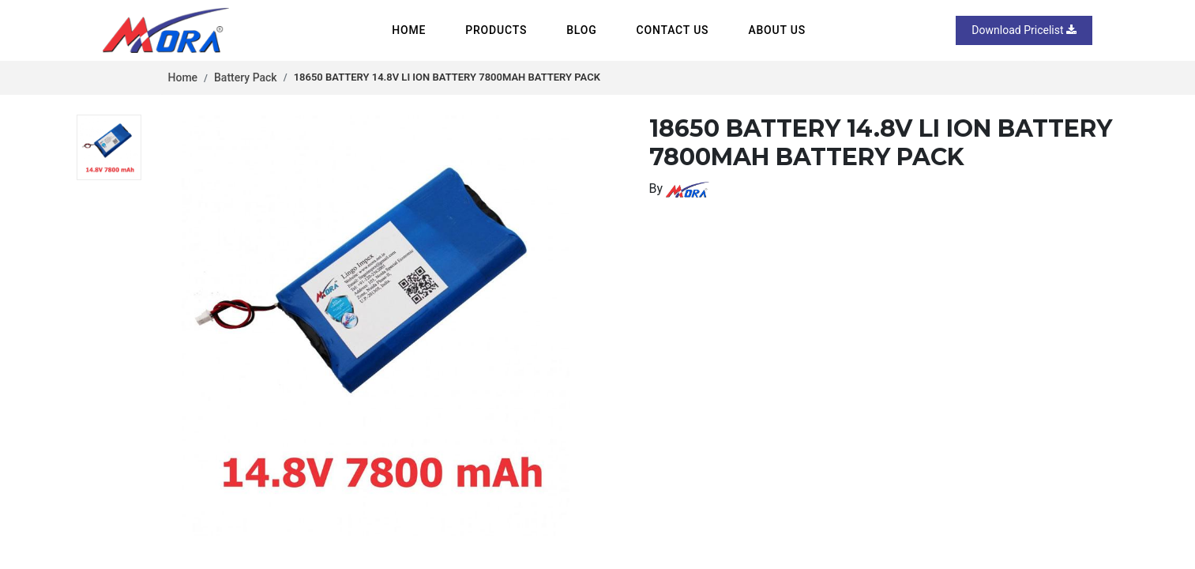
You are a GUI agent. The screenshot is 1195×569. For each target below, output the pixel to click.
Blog (581, 30)
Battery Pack (245, 77)
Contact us (673, 30)
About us (777, 30)
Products (496, 30)
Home (409, 30)
